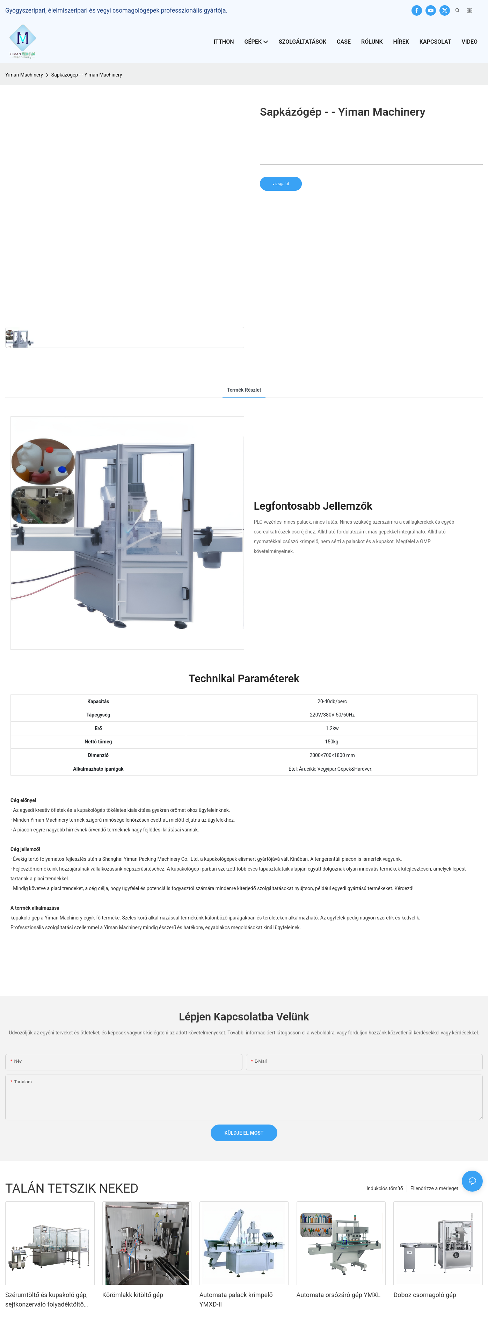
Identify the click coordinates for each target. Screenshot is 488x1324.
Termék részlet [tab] (244, 390)
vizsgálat (280, 183)
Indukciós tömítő (385, 1188)
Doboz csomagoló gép (424, 1294)
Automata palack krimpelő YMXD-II (236, 1299)
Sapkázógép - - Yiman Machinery (86, 75)
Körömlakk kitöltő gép (132, 1294)
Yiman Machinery (24, 75)
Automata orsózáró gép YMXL (338, 1294)
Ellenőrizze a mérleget (434, 1188)
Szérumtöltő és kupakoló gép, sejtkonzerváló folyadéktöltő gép (46, 1300)
